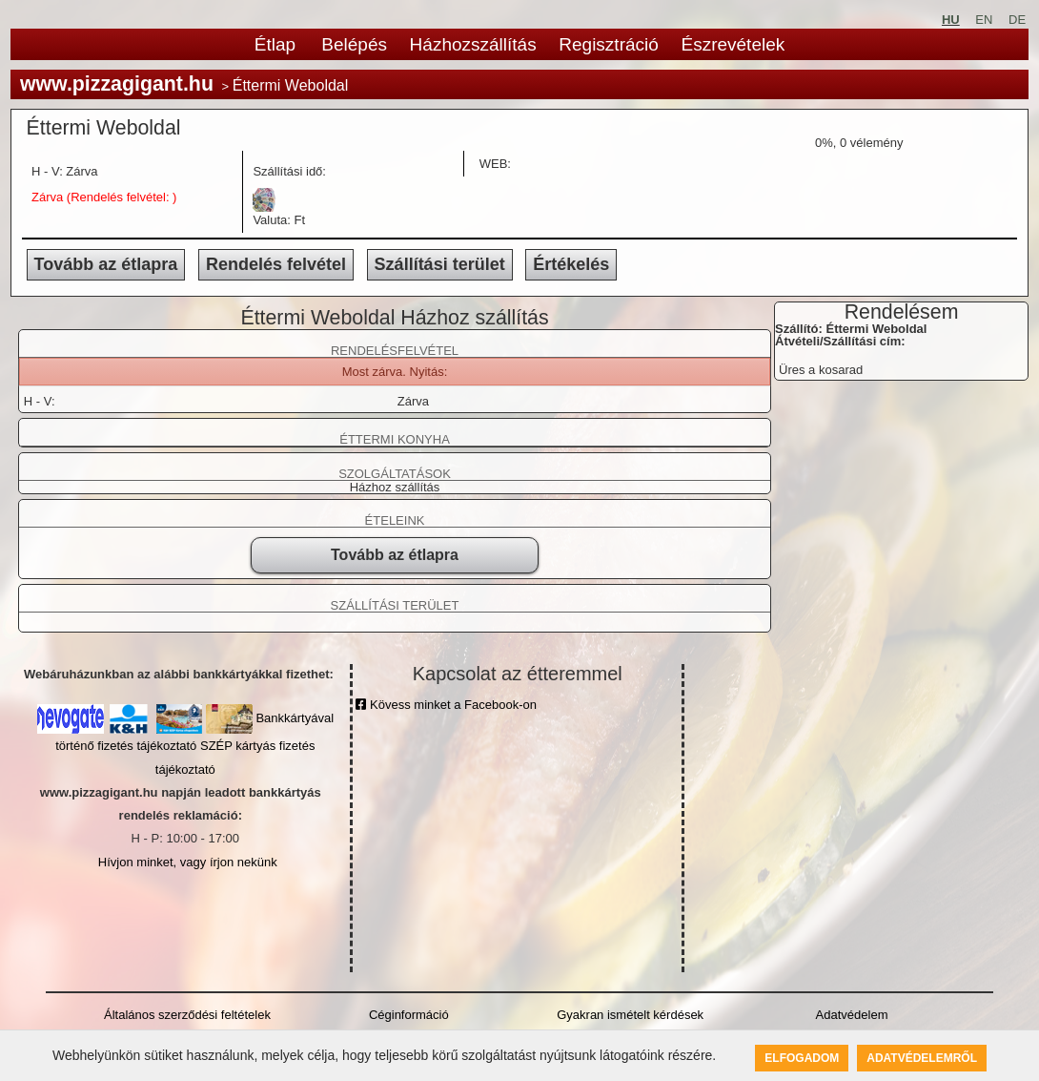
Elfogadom (801, 1058)
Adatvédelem (852, 1015)
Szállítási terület (440, 264)
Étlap (275, 44)
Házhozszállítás (473, 44)
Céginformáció (409, 1015)
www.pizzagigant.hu (117, 84)
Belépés (354, 44)
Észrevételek (732, 44)
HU (951, 19)
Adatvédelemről (921, 1058)
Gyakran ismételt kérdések (630, 1015)
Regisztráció (609, 44)
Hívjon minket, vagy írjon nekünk (187, 862)
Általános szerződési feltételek (187, 1015)
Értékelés (571, 264)
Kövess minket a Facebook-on (446, 704)
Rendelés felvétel (276, 264)
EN (983, 19)
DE (1017, 19)
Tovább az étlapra (106, 264)
